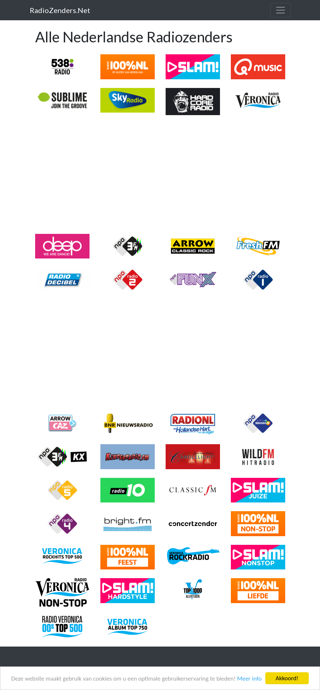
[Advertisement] (160, 174)
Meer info (249, 678)
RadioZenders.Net (60, 10)
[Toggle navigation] (280, 10)
